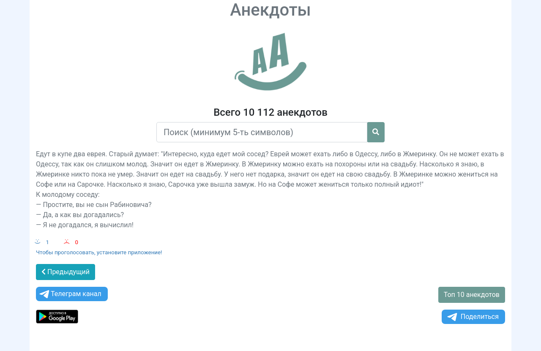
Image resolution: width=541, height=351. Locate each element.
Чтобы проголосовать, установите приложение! (99, 252)
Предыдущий (65, 272)
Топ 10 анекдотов (472, 295)
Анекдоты (270, 10)
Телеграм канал (69, 294)
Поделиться (472, 317)
